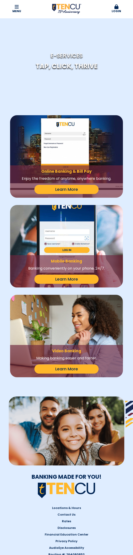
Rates (66, 457)
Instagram (90, 513)
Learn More (66, 189)
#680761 (111, 546)
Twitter (96, 513)
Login (116, 9)
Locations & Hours (66, 444)
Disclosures (67, 464)
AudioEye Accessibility (66, 484)
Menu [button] (16, 9)
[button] (116, 9)
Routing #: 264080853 (66, 491)
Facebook (84, 513)
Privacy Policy (66, 477)
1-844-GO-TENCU (37, 513)
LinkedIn (101, 513)
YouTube (107, 513)
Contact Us (66, 451)
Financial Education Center (67, 471)
